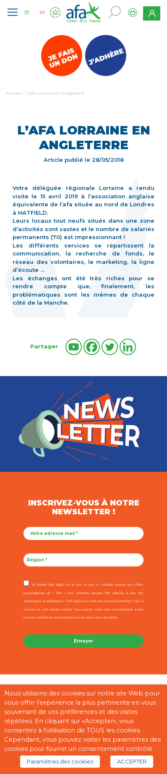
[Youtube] (73, 347)
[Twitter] (110, 347)
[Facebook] (92, 347)
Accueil (13, 93)
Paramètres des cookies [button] (60, 761)
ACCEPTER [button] (131, 761)
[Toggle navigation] (12, 12)
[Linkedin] (128, 347)
